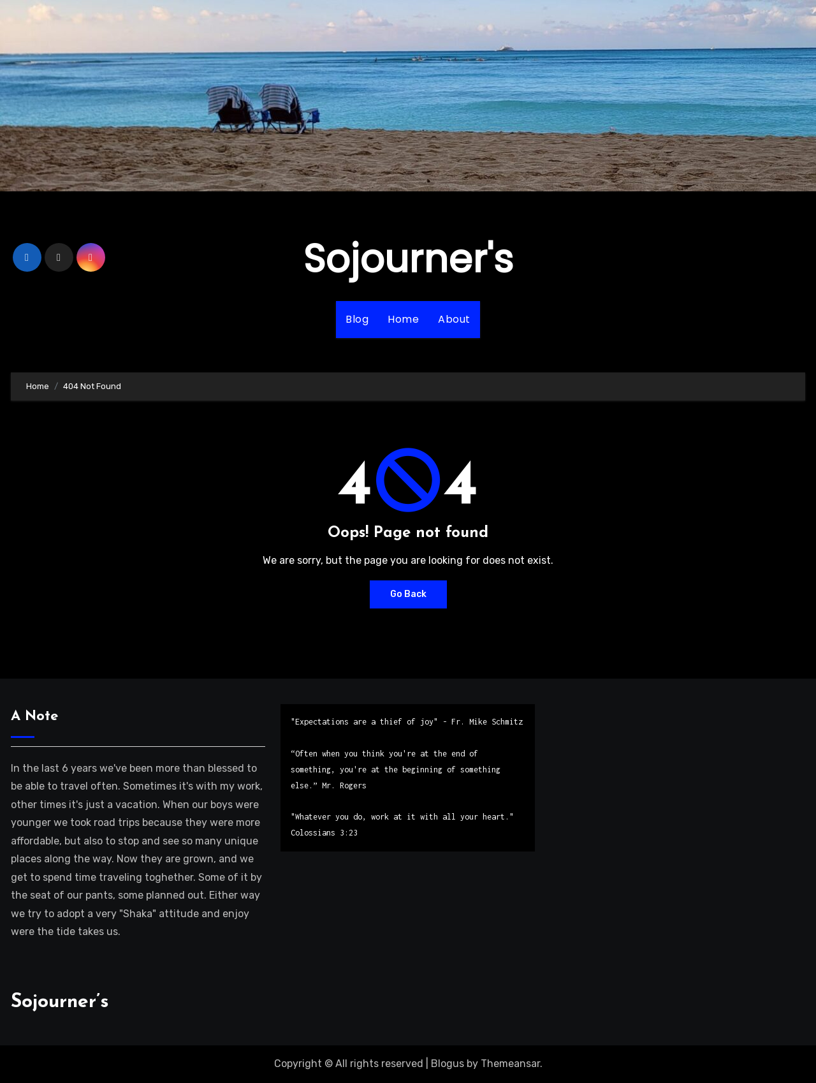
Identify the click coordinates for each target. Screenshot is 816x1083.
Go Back (408, 594)
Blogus (447, 1063)
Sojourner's (408, 259)
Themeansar (510, 1063)
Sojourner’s (60, 1002)
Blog (357, 319)
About (454, 319)
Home (403, 319)
